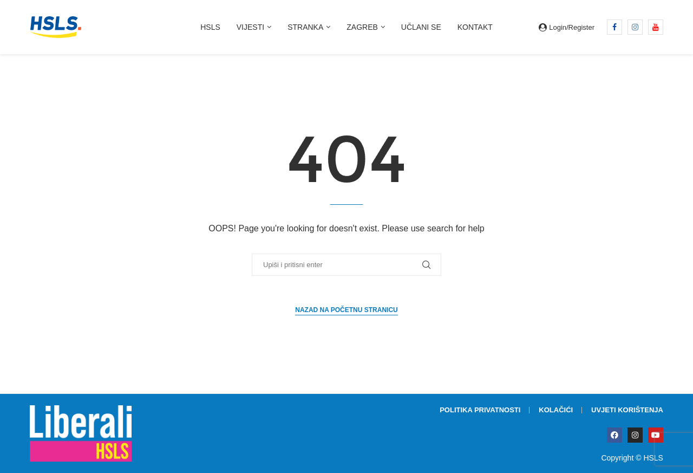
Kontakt (475, 27)
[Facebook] (614, 27)
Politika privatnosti (480, 410)
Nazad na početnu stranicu (346, 310)
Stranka (305, 27)
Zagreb (362, 27)
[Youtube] (655, 27)
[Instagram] (635, 27)
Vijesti (250, 27)
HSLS (210, 27)
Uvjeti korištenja (627, 410)
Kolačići (556, 410)
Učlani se (421, 27)
